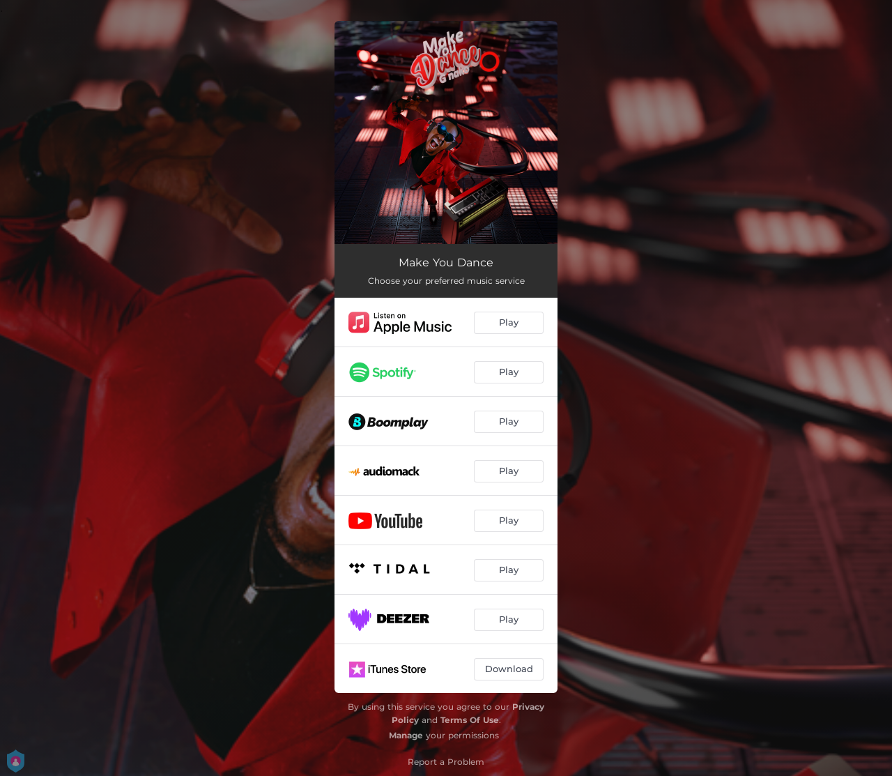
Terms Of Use (469, 720)
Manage (406, 735)
